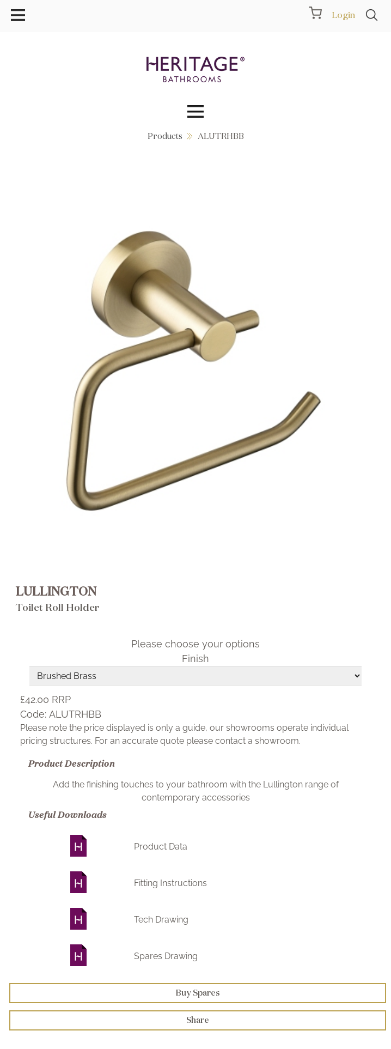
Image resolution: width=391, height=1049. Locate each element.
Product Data (160, 846)
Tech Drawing (161, 919)
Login (343, 14)
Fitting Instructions (170, 883)
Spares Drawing (166, 956)
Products (165, 136)
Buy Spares (198, 992)
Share (197, 1020)
